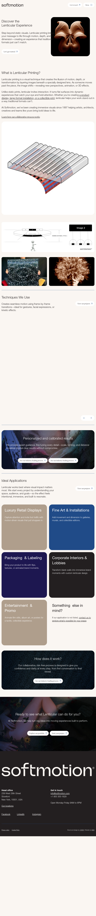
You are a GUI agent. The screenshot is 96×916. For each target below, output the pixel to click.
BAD (93, 830)
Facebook (6, 814)
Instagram (36, 814)
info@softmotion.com (60, 793)
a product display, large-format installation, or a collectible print (45, 97)
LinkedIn (20, 814)
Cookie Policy (16, 830)
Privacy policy (5, 830)
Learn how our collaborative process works (21, 116)
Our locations (8, 806)
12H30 (82, 830)
